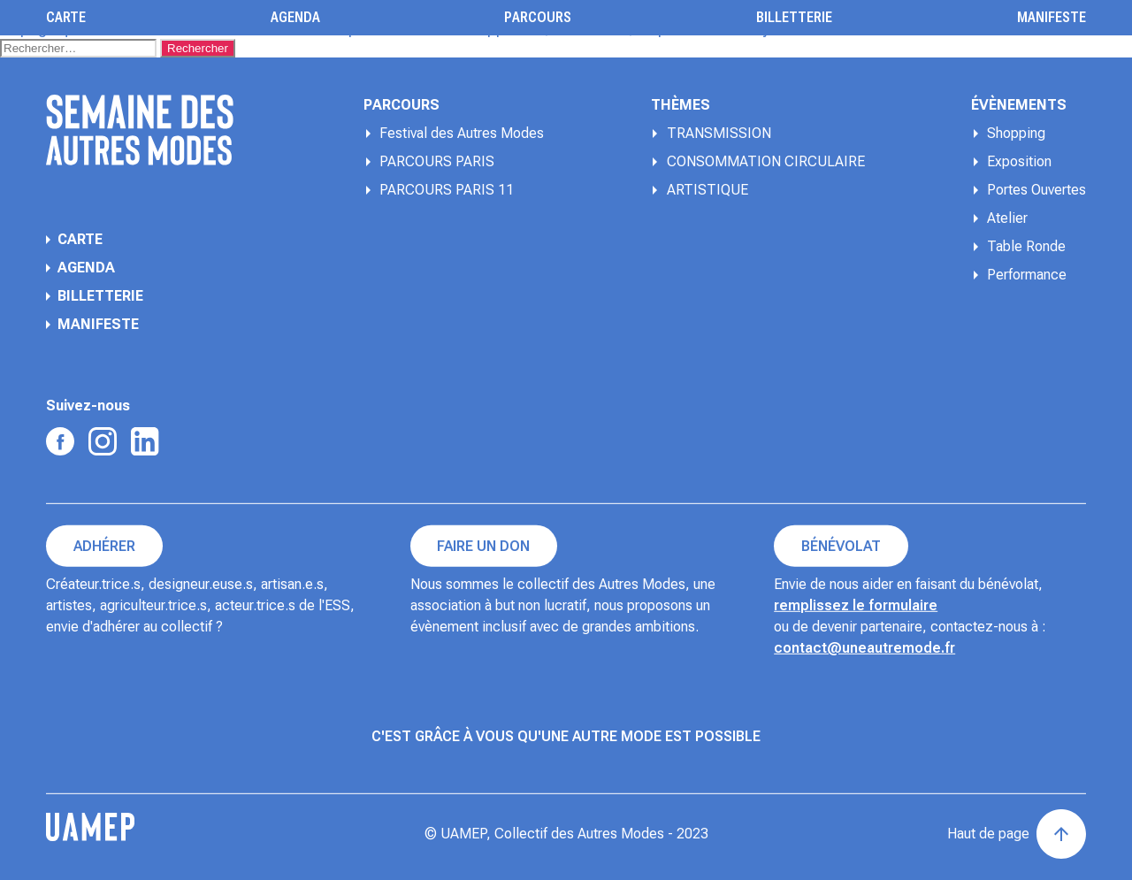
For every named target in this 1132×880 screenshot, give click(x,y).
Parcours (537, 18)
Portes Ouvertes (1036, 189)
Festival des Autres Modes (461, 133)
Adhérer (104, 546)
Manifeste (1051, 18)
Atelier (1007, 218)
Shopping (1016, 133)
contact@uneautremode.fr (864, 647)
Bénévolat (841, 546)
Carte (66, 18)
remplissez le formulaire (855, 605)
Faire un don (483, 546)
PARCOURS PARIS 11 (446, 189)
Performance (1027, 274)
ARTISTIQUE (707, 189)
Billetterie (794, 18)
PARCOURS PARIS (436, 161)
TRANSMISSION (719, 133)
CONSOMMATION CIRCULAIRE (766, 161)
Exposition (1019, 161)
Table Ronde (1026, 246)
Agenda (295, 18)
